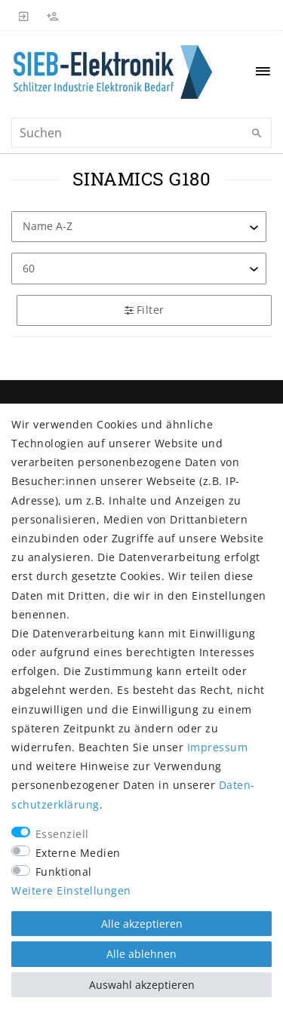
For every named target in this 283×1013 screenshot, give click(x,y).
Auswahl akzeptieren (142, 985)
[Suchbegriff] (141, 133)
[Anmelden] (24, 15)
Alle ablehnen (141, 954)
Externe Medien (78, 853)
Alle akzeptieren (142, 923)
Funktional (63, 871)
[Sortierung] (138, 226)
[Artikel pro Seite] (138, 268)
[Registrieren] (53, 15)
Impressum (217, 747)
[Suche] (256, 133)
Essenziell (62, 834)
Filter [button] (145, 309)
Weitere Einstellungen (71, 890)
